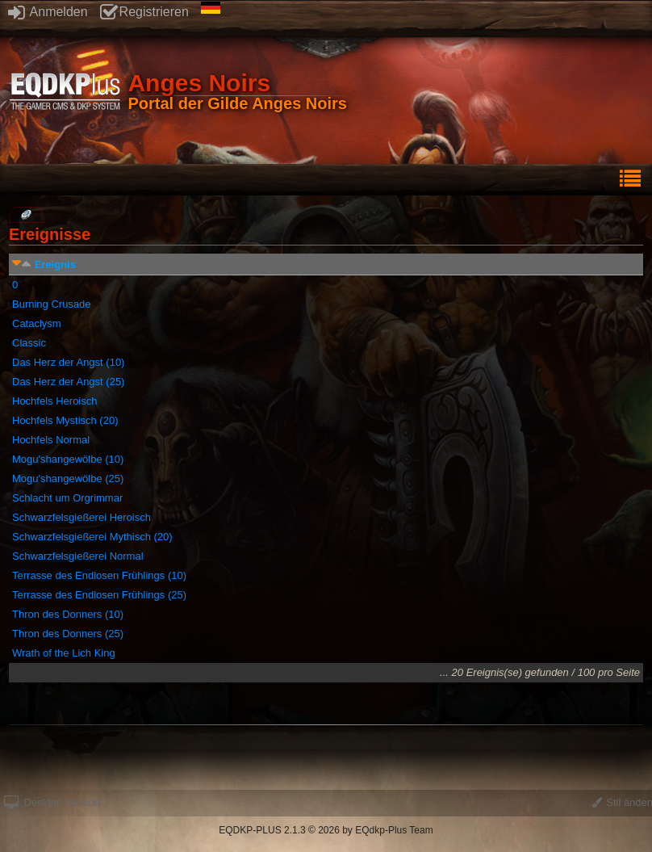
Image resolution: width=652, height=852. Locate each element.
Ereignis (55, 264)
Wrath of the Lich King (63, 653)
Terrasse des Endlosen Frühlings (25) (99, 595)
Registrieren (144, 12)
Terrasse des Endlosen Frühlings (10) (99, 575)
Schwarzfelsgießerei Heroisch (81, 517)
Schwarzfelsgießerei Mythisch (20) (92, 537)
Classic (29, 343)
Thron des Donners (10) (67, 614)
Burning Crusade (51, 304)
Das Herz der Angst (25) (68, 382)
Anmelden (48, 12)
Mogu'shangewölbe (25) (67, 478)
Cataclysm (36, 323)
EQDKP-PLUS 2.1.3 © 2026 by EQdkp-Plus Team (326, 830)
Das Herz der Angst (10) (68, 362)
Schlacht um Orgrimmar (67, 498)
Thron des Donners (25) (67, 633)
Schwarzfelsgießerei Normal (78, 556)
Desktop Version (52, 802)
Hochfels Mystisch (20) (65, 420)
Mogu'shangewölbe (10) (67, 459)
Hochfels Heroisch (55, 401)
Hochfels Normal (51, 440)
